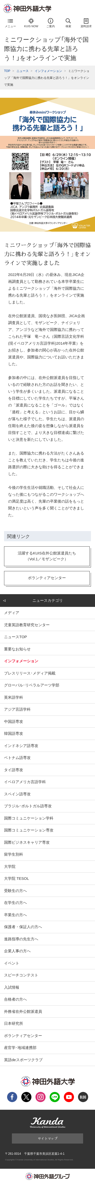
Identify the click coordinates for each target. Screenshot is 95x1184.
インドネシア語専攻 (21, 745)
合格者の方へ (15, 999)
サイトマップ (48, 1138)
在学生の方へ (15, 902)
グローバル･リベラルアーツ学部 (31, 685)
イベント (11, 963)
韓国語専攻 (13, 733)
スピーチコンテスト (21, 975)
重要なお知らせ (17, 649)
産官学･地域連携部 (20, 1047)
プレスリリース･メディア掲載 (29, 673)
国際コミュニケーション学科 (28, 818)
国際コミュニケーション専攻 (28, 830)
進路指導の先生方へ (21, 939)
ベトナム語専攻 (17, 757)
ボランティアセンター (23, 1035)
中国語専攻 (13, 721)
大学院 (9, 866)
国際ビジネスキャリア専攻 (27, 842)
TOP (7, 71)
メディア (11, 612)
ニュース (22, 71)
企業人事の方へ (17, 951)
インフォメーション (48, 71)
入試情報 (11, 987)
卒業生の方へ (15, 915)
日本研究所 (13, 1023)
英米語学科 (13, 697)
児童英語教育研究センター (27, 625)
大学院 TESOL (16, 878)
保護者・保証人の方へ (23, 927)
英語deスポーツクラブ (23, 1060)
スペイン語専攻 (17, 794)
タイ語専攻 (13, 770)
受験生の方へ (15, 890)
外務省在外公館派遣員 (23, 1011)
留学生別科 (13, 854)
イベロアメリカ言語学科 (25, 782)
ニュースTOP (15, 637)
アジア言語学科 (17, 709)
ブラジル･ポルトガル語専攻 (28, 806)
